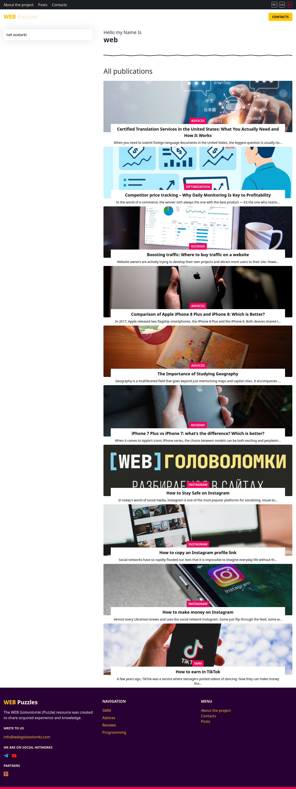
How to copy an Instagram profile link (198, 552)
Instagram (197, 484)
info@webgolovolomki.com (27, 736)
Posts (42, 4)
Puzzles (21, 16)
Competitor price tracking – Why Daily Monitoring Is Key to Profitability (198, 195)
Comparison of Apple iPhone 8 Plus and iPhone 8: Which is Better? (198, 314)
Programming (249, 17)
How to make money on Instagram (197, 612)
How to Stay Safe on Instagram (197, 493)
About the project (19, 4)
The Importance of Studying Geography (198, 373)
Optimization (198, 186)
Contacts (59, 4)
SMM (196, 17)
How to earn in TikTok (198, 671)
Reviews (226, 17)
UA (282, 5)
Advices (209, 17)
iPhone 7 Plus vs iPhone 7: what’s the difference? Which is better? (198, 433)
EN (289, 5)
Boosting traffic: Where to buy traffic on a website (198, 254)
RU (274, 5)
